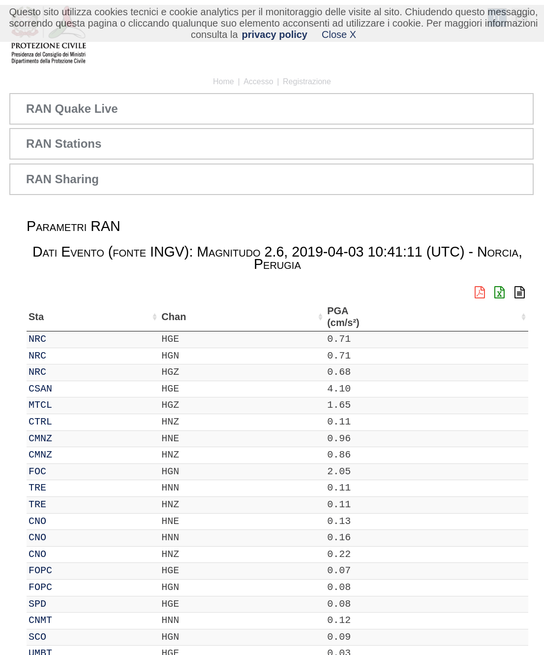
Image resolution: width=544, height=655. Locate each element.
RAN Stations (63, 143)
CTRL (70, 421)
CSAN (70, 388)
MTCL (70, 405)
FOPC (70, 570)
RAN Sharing (62, 179)
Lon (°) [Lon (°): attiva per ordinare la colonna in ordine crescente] (225, 316)
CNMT (70, 620)
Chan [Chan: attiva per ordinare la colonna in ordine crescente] (101, 316)
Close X (339, 34)
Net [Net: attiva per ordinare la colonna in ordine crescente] (36, 316)
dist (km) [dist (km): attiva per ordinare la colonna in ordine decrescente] (458, 316)
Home (223, 81)
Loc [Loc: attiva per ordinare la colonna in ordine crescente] (136, 316)
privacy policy (274, 34)
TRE (67, 487)
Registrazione (307, 81)
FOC (67, 471)
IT (34, 339)
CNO (67, 521)
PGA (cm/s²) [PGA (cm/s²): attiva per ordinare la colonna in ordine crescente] (499, 316)
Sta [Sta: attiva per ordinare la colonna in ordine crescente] (65, 316)
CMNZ (70, 438)
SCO (67, 637)
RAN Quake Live (72, 108)
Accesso (258, 81)
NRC (67, 339)
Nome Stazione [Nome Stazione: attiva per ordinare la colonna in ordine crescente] (294, 316)
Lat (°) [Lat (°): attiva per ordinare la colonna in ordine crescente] (173, 316)
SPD (67, 604)
